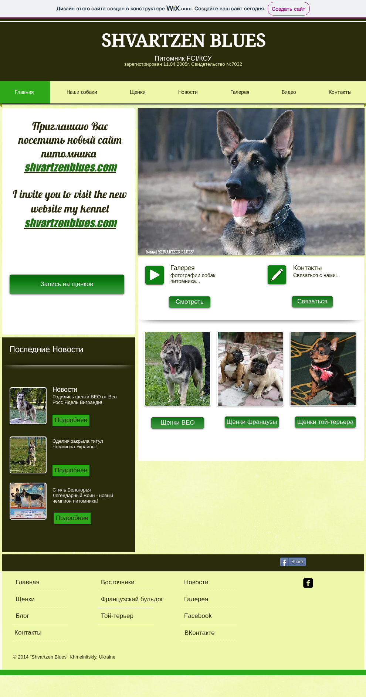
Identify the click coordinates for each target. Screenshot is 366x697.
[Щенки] (37, 599)
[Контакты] (41, 633)
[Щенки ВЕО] (177, 423)
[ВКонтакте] (209, 633)
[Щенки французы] (252, 422)
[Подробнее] (70, 420)
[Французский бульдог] (141, 599)
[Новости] (207, 582)
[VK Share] (331, 561)
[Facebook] (208, 616)
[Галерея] (220, 599)
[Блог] (43, 616)
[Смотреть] (189, 302)
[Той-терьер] (122, 616)
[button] (251, 181)
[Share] (293, 561)
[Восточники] (122, 582)
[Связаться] (312, 301)
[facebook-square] (308, 583)
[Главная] (44, 582)
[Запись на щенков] (67, 284)
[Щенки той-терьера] (325, 422)
